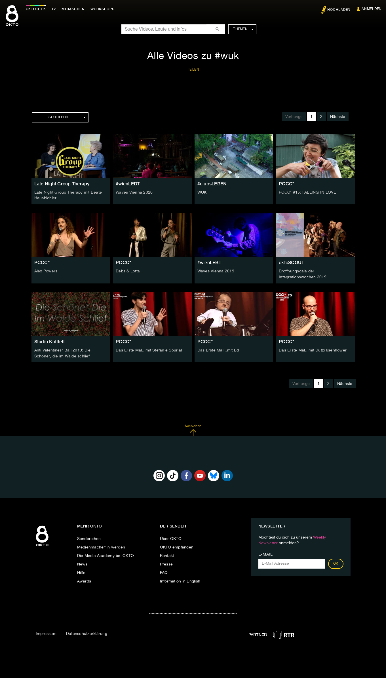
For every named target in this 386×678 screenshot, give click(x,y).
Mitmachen (74, 9)
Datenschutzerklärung (86, 633)
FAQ (164, 572)
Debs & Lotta (128, 271)
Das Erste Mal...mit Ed (218, 349)
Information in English (180, 580)
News (82, 563)
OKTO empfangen (177, 546)
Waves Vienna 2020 (134, 192)
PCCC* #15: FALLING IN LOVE (307, 192)
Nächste (337, 117)
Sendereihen (89, 538)
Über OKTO (171, 538)
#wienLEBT (128, 184)
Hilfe (81, 572)
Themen (243, 29)
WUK (202, 192)
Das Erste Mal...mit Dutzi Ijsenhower (313, 349)
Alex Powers (46, 271)
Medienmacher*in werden (101, 546)
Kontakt (167, 555)
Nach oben (193, 429)
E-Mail (265, 553)
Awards (84, 580)
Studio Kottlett (49, 341)
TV (55, 9)
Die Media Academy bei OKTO (105, 555)
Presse (166, 563)
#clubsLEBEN (212, 184)
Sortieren (66, 117)
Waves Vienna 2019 (215, 271)
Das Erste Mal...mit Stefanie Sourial (149, 349)
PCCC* (286, 184)
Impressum (46, 633)
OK (335, 562)
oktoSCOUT (291, 262)
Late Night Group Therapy (62, 184)
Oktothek (37, 9)
